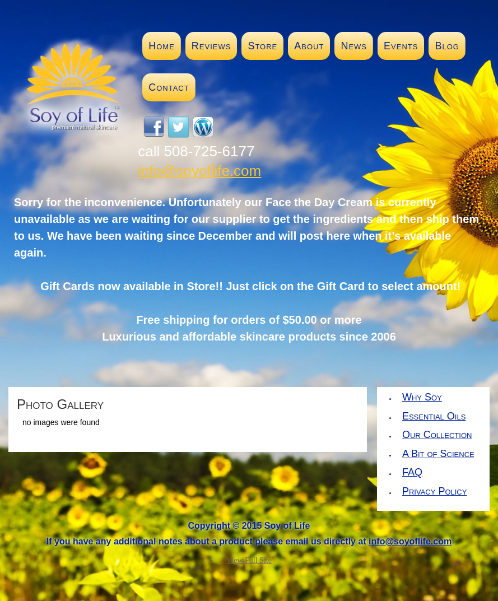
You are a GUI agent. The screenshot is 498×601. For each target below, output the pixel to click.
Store (262, 46)
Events (401, 46)
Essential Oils (434, 416)
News (354, 46)
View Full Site (249, 560)
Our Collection (437, 434)
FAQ (412, 472)
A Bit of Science (438, 453)
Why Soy (422, 397)
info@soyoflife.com (199, 170)
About (309, 46)
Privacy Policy (434, 491)
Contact (168, 87)
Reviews (211, 46)
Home (161, 46)
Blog (447, 46)
